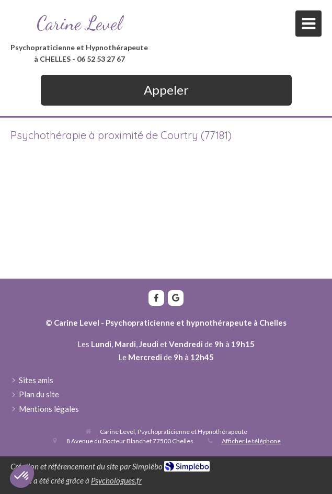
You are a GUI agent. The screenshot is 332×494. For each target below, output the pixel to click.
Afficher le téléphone (251, 441)
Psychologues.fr (116, 480)
